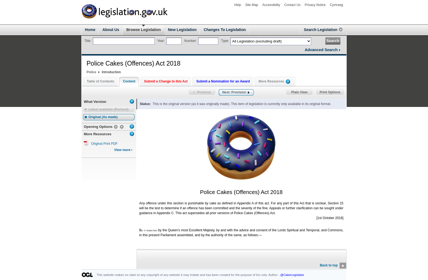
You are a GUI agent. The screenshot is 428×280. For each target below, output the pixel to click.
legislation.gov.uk (99, 3)
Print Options (330, 92)
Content (129, 81)
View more (123, 150)
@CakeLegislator (292, 274)
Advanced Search (321, 50)
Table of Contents (100, 81)
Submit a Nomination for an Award (223, 81)
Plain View (299, 92)
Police (91, 72)
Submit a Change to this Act (166, 81)
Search (332, 41)
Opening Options (98, 127)
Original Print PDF (104, 144)
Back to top (329, 265)
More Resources (271, 81)
